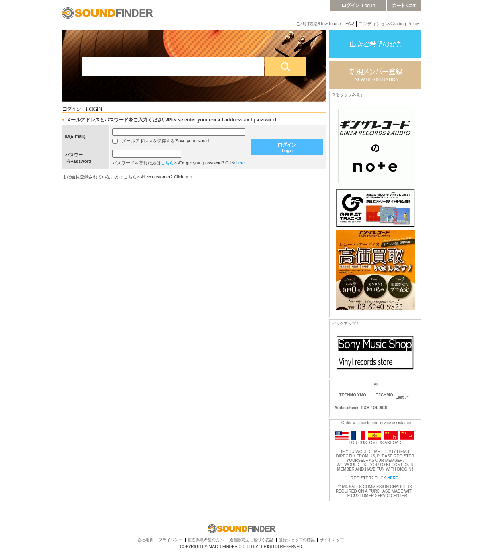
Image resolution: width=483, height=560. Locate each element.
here (240, 162)
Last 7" (402, 397)
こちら (167, 162)
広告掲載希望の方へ (206, 540)
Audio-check (347, 408)
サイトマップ (332, 540)
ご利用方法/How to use (318, 23)
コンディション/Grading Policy (389, 23)
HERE (392, 478)
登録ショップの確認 (297, 540)
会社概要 (145, 540)
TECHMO (384, 395)
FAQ (349, 23)
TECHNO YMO (353, 395)
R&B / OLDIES (374, 408)
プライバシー (170, 540)
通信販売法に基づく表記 (251, 540)
